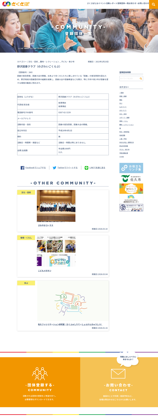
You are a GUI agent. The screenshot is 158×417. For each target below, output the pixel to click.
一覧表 (122, 92)
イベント (73, 4)
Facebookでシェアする (35, 167)
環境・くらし (125, 120)
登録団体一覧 (106, 4)
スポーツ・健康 (126, 117)
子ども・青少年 (126, 149)
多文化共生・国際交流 (128, 142)
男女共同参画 (125, 145)
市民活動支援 (125, 152)
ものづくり (124, 106)
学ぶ (121, 103)
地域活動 (123, 135)
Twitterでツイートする (67, 167)
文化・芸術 (124, 113)
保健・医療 (124, 96)
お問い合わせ (137, 4)
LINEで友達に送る (97, 167)
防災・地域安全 (126, 131)
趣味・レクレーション (128, 124)
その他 (122, 156)
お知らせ (121, 4)
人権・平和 (124, 138)
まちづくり (124, 110)
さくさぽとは (58, 4)
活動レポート (89, 4)
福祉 (121, 99)
